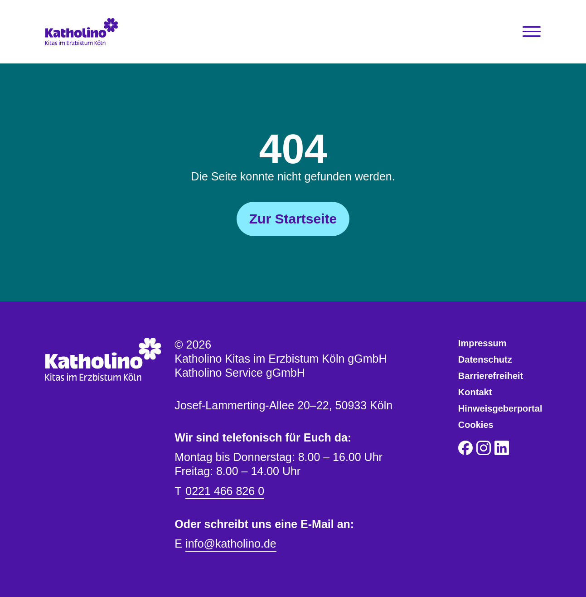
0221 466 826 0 (224, 491)
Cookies (476, 425)
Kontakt (475, 392)
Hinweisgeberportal (500, 408)
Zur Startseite (293, 218)
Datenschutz (485, 359)
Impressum (482, 343)
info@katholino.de (230, 543)
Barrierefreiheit (490, 376)
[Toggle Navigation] (532, 32)
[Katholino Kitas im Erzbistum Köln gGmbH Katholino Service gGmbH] (107, 31)
